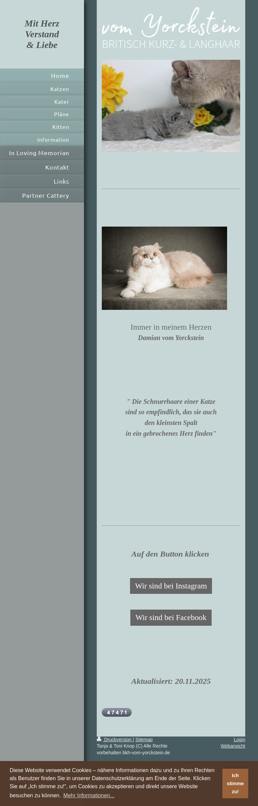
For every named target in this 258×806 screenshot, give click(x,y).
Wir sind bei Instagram (171, 585)
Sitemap (144, 739)
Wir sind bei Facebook (170, 617)
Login (239, 739)
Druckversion (115, 739)
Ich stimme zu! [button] (235, 783)
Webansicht (233, 746)
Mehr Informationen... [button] (89, 795)
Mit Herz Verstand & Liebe (42, 34)
